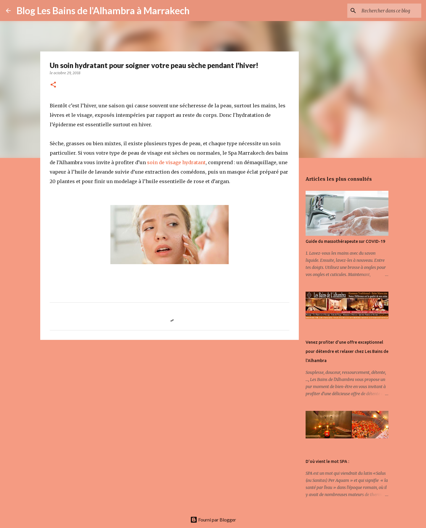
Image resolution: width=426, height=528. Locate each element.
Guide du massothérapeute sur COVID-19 (345, 241)
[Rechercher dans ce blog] (390, 11)
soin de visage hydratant (176, 162)
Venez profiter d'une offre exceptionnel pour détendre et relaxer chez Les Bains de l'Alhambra (347, 351)
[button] (53, 85)
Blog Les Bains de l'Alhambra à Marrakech (103, 10)
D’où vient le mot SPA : (327, 461)
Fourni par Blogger (213, 519)
